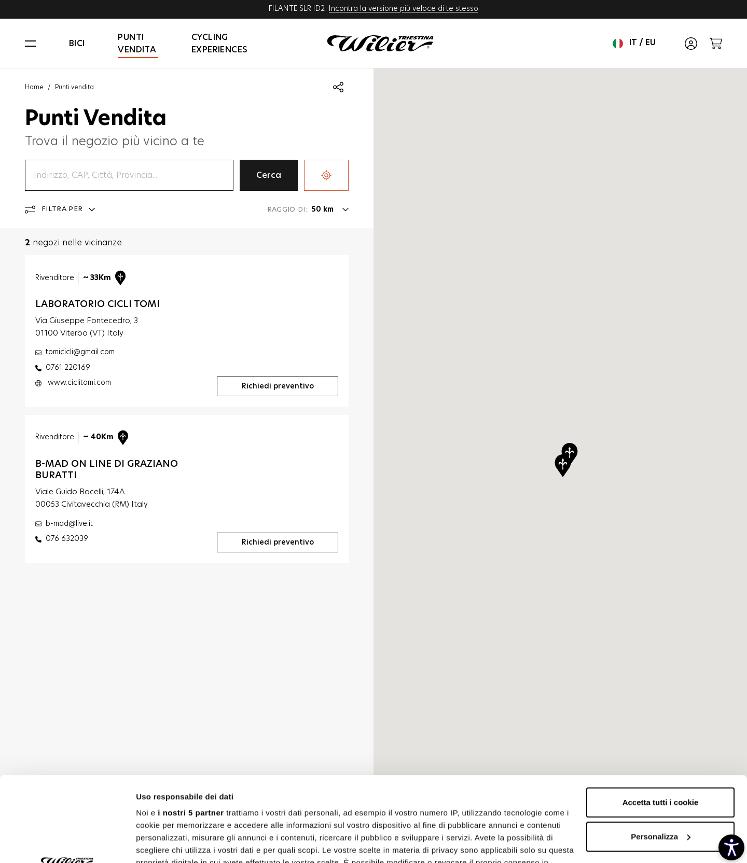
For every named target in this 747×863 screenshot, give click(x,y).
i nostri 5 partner (191, 727)
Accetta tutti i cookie (660, 717)
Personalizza (660, 751)
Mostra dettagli (164, 842)
